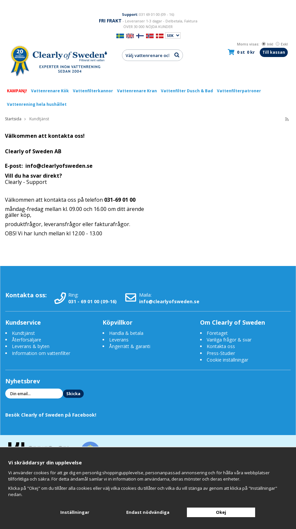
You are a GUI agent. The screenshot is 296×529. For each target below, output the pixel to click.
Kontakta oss (221, 346)
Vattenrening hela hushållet (37, 104)
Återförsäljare (26, 340)
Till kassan (273, 52)
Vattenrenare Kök (50, 91)
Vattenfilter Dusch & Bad (187, 91)
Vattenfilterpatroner (239, 91)
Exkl (282, 44)
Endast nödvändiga (147, 512)
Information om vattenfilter (41, 353)
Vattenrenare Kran (137, 91)
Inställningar (74, 512)
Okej (221, 512)
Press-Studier (221, 353)
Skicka (73, 394)
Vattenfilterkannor (93, 91)
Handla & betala (126, 333)
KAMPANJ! (17, 91)
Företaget (217, 333)
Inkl (267, 44)
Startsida (13, 119)
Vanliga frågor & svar (229, 340)
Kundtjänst (23, 333)
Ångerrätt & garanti (129, 346)
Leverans (119, 340)
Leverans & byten (30, 346)
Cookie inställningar (227, 360)
